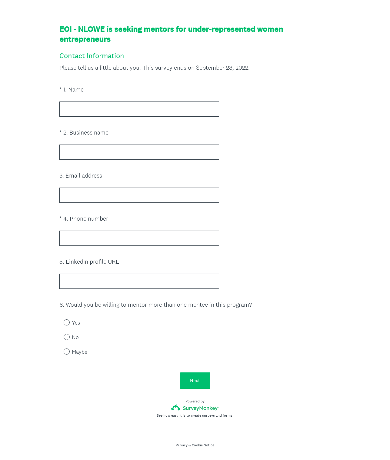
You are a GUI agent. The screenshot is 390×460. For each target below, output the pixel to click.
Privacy (182, 445)
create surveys (203, 415)
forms (227, 415)
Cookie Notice (203, 445)
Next (195, 380)
